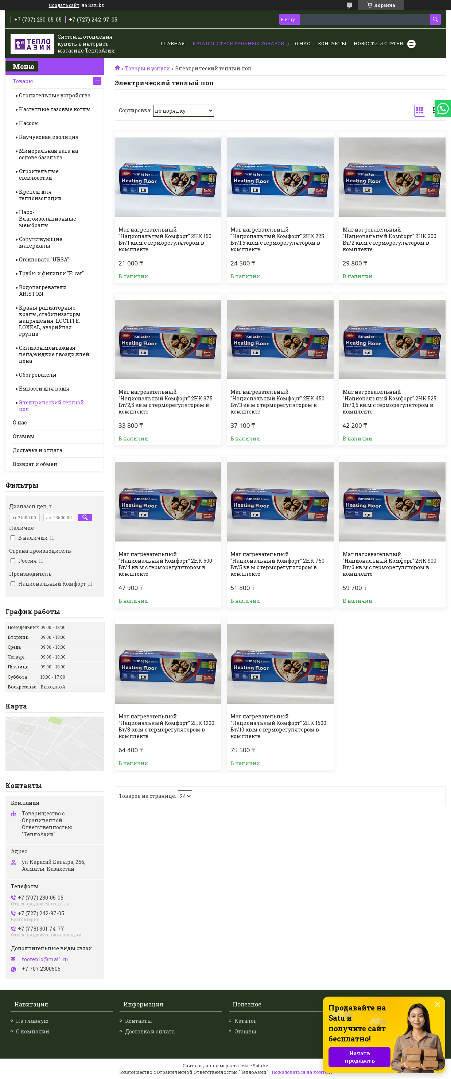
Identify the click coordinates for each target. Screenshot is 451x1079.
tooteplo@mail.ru (45, 959)
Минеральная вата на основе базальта (48, 154)
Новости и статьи (379, 43)
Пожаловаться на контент (302, 1072)
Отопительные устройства (54, 95)
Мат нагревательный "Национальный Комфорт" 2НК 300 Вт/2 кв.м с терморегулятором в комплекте (389, 239)
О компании (32, 1031)
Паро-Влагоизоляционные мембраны (47, 219)
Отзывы (24, 436)
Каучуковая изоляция (49, 136)
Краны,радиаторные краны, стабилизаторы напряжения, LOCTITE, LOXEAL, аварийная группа (50, 320)
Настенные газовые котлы (55, 109)
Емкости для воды (44, 388)
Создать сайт (64, 5)
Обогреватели (38, 374)
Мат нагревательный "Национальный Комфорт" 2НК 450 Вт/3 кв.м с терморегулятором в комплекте (277, 402)
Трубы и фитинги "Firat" (51, 273)
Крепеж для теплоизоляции (40, 195)
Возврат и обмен (35, 464)
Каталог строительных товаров (238, 43)
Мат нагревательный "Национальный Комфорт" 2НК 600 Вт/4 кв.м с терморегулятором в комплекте (165, 564)
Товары (23, 81)
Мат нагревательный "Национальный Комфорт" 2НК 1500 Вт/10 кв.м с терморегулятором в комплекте (278, 726)
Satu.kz (260, 1065)
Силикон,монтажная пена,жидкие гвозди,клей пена (54, 354)
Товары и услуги (147, 68)
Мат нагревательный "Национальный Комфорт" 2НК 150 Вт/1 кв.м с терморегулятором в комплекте (164, 239)
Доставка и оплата (37, 450)
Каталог (245, 1020)
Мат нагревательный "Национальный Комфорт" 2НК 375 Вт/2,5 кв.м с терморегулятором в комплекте (165, 402)
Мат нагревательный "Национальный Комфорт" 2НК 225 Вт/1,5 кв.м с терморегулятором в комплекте (277, 239)
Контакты (332, 43)
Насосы (29, 123)
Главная (172, 43)
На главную (32, 1020)
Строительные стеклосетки (39, 174)
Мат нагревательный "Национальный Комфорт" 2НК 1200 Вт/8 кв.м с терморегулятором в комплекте (166, 726)
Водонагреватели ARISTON (43, 290)
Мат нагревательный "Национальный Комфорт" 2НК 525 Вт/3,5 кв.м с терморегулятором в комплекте (389, 402)
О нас (302, 43)
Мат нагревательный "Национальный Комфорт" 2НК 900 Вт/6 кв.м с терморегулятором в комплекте (389, 564)
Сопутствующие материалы (40, 242)
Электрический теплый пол (51, 405)
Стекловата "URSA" (44, 259)
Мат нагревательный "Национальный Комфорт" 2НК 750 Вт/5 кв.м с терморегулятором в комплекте (277, 564)
